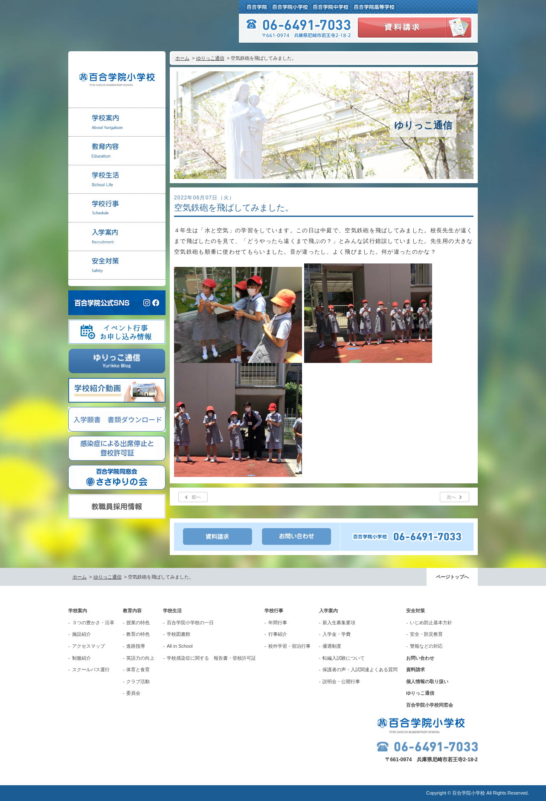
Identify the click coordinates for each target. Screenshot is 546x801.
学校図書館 (178, 634)
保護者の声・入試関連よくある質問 (360, 669)
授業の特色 (138, 622)
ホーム (182, 58)
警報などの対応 (426, 646)
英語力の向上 (140, 658)
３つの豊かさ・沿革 (93, 622)
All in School (180, 646)
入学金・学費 (336, 634)
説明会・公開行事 (341, 681)
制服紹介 (81, 658)
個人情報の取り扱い (427, 681)
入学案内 (328, 610)
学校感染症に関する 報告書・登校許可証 (211, 658)
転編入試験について (343, 658)
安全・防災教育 (426, 634)
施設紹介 (81, 634)
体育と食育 (138, 669)
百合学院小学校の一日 (190, 622)
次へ (451, 497)
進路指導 (135, 646)
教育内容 (132, 610)
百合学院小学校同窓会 (429, 704)
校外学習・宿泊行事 (289, 646)
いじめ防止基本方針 (431, 622)
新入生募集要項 (338, 622)
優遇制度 (331, 646)
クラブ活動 (138, 681)
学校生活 (172, 610)
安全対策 (415, 610)
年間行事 (277, 622)
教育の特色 (138, 634)
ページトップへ (452, 576)
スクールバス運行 (91, 669)
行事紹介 (277, 634)
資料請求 (415, 669)
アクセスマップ (88, 646)
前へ (196, 497)
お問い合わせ (420, 658)
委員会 (133, 693)
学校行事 (273, 610)
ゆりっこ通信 (210, 58)
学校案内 (77, 610)
